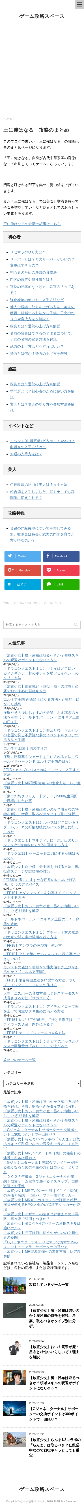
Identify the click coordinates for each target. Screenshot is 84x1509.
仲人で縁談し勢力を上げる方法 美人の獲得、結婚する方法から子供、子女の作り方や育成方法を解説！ (42, 313)
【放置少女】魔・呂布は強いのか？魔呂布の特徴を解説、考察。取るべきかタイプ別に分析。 (54, 1318)
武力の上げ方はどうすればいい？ (37, 346)
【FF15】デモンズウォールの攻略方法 (34, 1033)
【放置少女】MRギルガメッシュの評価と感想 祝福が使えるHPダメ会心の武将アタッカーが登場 (42, 1204)
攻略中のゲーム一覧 (19, 1060)
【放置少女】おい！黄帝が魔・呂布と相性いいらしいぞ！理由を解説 (54, 1352)
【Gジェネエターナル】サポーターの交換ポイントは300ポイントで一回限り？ (53, 1414)
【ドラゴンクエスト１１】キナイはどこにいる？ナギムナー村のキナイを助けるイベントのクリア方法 (41, 673)
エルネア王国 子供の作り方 (25, 748)
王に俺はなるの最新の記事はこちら (32, 224)
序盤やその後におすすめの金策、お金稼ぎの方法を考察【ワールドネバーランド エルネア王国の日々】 (41, 717)
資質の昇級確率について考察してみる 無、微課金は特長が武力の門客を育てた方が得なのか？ (42, 534)
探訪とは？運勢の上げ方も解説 (35, 326)
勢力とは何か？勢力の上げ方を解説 (38, 353)
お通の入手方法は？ (26, 454)
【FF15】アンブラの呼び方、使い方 (32, 945)
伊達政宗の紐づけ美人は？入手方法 (38, 485)
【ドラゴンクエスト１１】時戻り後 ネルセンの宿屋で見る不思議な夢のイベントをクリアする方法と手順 (41, 735)
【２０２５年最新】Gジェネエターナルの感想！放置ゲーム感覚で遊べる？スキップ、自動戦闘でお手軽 (41, 1181)
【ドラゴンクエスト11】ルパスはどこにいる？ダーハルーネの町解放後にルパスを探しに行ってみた (41, 827)
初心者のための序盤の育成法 (33, 272)
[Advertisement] (42, 68)
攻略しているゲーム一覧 (49, 1285)
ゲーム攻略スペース (42, 16)
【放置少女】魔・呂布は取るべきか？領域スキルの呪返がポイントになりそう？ (54, 1383)
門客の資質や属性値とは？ (31, 279)
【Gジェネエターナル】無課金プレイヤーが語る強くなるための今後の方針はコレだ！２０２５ (41, 1167)
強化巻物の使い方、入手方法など (37, 300)
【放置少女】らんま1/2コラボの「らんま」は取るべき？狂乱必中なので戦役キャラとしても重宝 (41, 1143)
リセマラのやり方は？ (28, 252)
